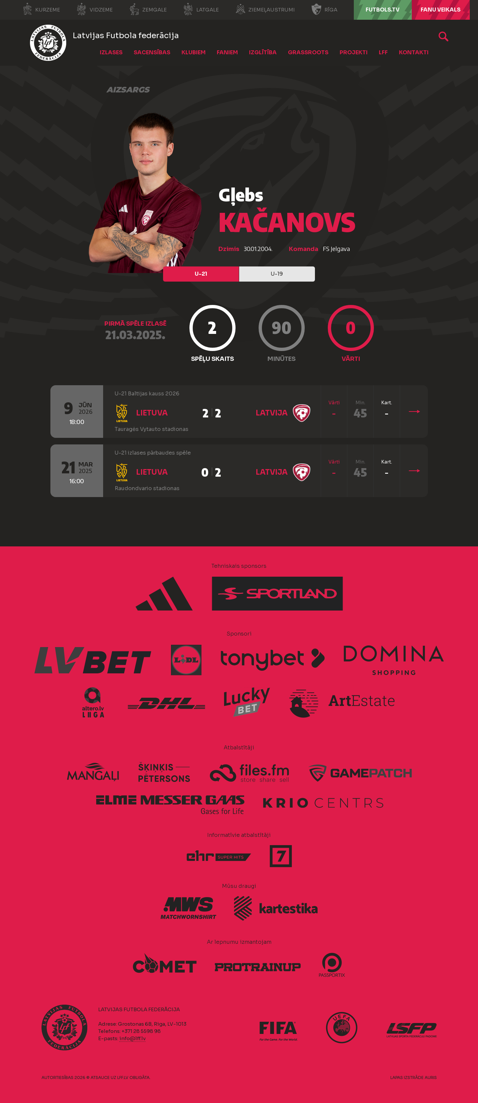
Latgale (201, 9)
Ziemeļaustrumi (265, 9)
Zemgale (148, 9)
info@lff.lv (132, 1038)
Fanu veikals (441, 9)
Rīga (324, 9)
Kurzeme (41, 9)
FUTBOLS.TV (383, 9)
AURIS (431, 1077)
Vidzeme (94, 9)
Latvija (272, 413)
